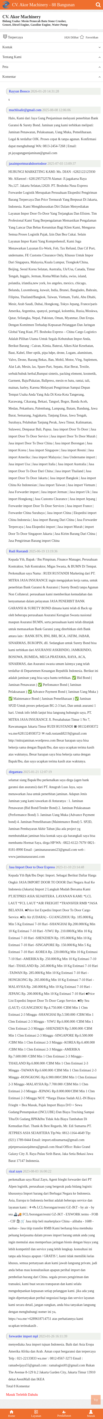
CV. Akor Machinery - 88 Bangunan (38, 4)
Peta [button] (51, 67)
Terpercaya (12, 36)
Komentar (51, 76)
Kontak (51, 47)
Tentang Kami (51, 57)
